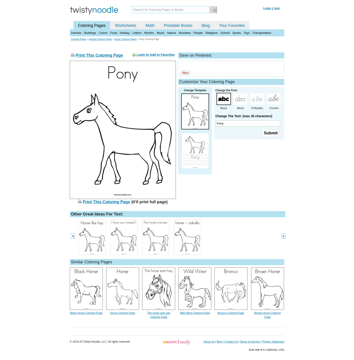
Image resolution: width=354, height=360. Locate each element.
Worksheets (125, 25)
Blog (206, 25)
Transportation (261, 33)
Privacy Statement (273, 341)
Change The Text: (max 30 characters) (243, 116)
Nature (171, 33)
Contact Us (231, 341)
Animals (76, 33)
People (198, 33)
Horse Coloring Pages (125, 39)
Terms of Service (250, 341)
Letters (137, 33)
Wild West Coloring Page (195, 313)
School (225, 33)
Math (150, 25)
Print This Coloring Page (99, 55)
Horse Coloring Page (122, 313)
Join (277, 8)
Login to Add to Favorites (156, 54)
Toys (247, 33)
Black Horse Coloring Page (86, 313)
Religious (212, 33)
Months (149, 33)
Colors (103, 33)
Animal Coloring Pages (100, 39)
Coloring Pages (92, 25)
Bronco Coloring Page (231, 313)
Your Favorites (232, 25)
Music (160, 33)
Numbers (185, 33)
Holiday (125, 33)
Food (113, 33)
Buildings (90, 33)
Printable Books (178, 25)
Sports (236, 33)
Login (267, 8)
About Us (208, 341)
